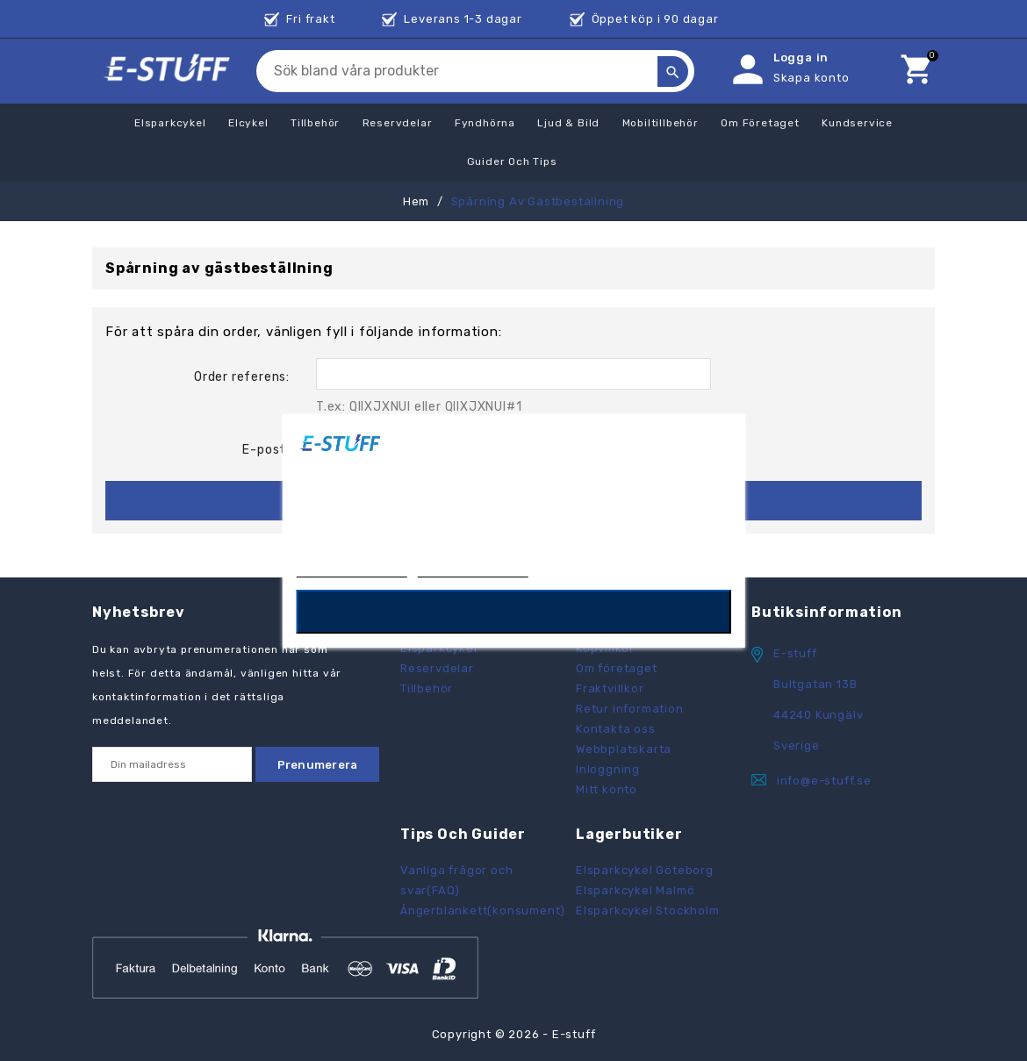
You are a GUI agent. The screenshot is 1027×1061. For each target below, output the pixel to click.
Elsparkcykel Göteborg (645, 870)
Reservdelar (437, 668)
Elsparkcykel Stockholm (648, 910)
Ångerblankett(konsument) (482, 910)
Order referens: (242, 376)
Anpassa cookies (473, 568)
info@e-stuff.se (824, 780)
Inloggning (608, 769)
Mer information (352, 568)
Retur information (630, 708)
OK (514, 611)
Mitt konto (606, 789)
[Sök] (479, 71)
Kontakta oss (616, 728)
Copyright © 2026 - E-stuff (514, 1034)
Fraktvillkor (610, 688)
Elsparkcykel (439, 648)
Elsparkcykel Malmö (635, 890)
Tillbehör (426, 688)
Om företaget (616, 668)
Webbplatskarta (624, 749)
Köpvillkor (605, 648)
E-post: (266, 449)
